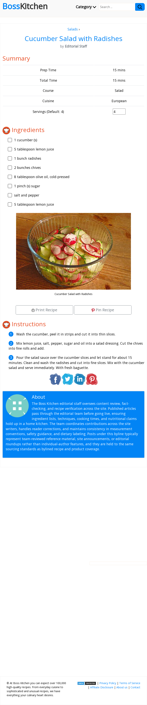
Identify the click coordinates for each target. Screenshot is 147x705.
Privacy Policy (107, 683)
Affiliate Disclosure (101, 687)
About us (121, 687)
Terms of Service (129, 683)
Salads (73, 29)
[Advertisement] (73, 511)
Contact (135, 687)
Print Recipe (44, 309)
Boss (25, 6)
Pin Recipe (102, 309)
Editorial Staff (61, 397)
